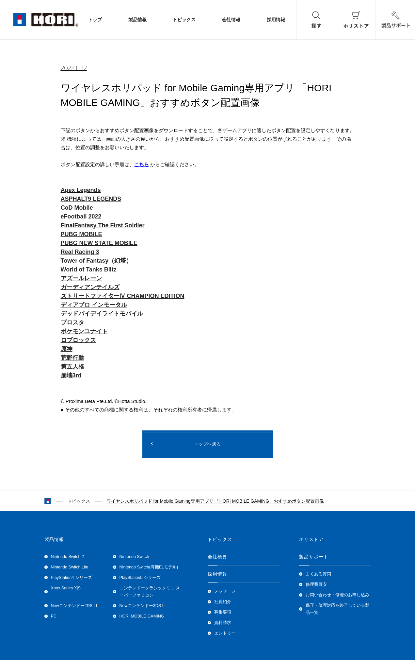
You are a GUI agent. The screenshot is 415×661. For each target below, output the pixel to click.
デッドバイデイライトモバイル (102, 313)
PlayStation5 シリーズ (140, 579)
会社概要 (217, 558)
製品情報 (137, 19)
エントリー (224, 634)
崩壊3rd (71, 375)
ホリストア (311, 540)
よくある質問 (318, 575)
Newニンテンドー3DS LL (143, 607)
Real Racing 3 (80, 252)
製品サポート (314, 558)
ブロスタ (72, 322)
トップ (95, 19)
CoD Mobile (77, 207)
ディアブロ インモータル (94, 305)
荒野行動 (72, 358)
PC (54, 617)
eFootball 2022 (81, 216)
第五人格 (72, 366)
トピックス (184, 19)
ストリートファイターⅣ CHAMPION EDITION (122, 296)
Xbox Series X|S (66, 589)
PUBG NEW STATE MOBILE (99, 243)
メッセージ (224, 592)
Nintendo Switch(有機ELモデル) (149, 568)
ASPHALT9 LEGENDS (91, 199)
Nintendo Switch (134, 558)
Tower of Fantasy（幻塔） (96, 260)
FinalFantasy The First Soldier (103, 225)
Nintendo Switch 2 (67, 558)
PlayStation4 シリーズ (71, 579)
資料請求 (222, 624)
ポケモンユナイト (84, 331)
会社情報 (231, 19)
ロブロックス (78, 340)
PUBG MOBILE (81, 234)
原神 (66, 349)
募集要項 (222, 613)
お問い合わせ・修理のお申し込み (337, 596)
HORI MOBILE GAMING (142, 617)
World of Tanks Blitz (89, 269)
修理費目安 (316, 585)
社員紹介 (222, 603)
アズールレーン (81, 278)
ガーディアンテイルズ (90, 287)
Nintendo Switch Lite (69, 568)
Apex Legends (81, 190)
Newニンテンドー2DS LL (74, 607)
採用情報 (276, 19)
